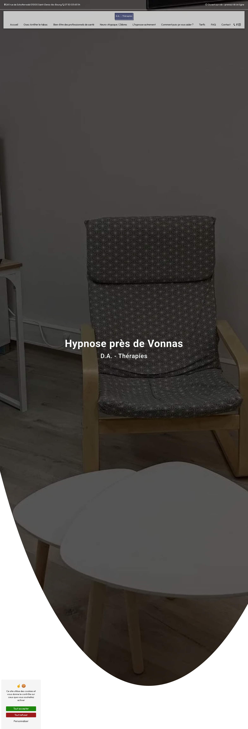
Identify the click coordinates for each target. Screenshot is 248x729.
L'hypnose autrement (144, 24)
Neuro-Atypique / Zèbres (113, 24)
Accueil (14, 24)
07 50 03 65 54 (71, 4)
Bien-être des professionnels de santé (73, 24)
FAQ (213, 24)
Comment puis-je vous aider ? (177, 24)
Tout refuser (21, 714)
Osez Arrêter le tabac (36, 24)
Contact (225, 24)
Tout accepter (21, 708)
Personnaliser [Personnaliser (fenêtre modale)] (21, 721)
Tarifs (202, 24)
